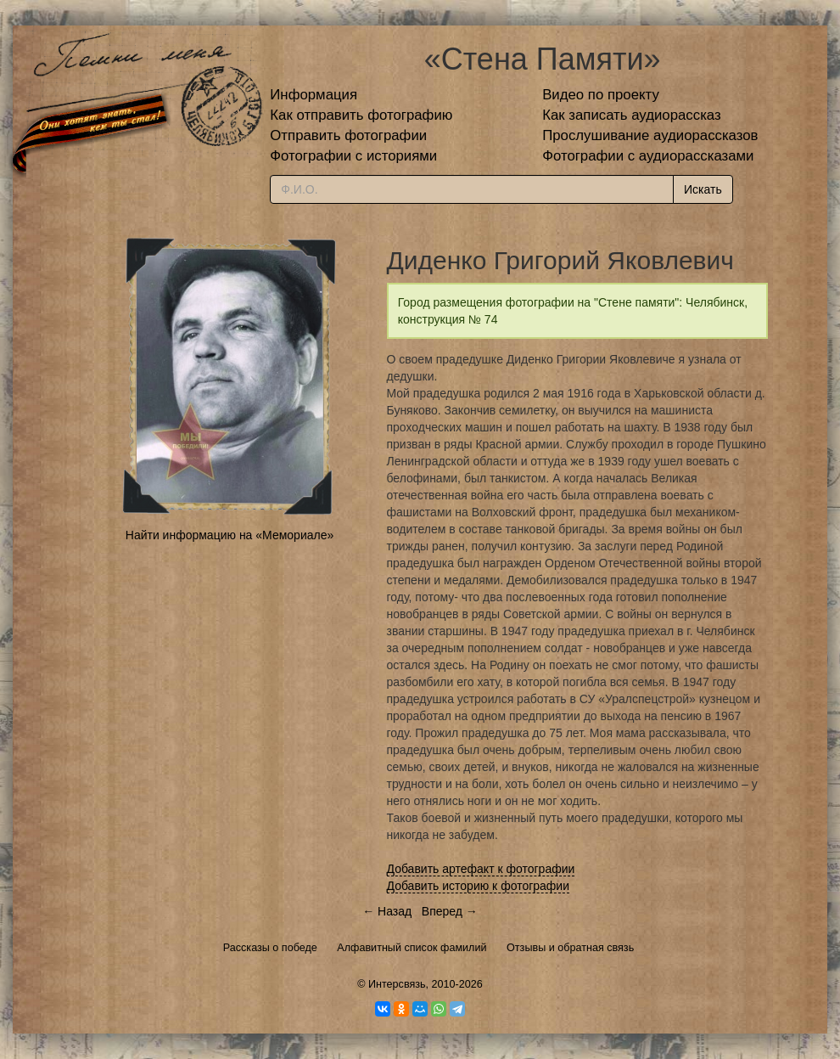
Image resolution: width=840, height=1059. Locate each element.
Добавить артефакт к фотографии (481, 869)
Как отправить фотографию (361, 115)
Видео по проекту (600, 95)
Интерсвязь (397, 984)
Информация (313, 95)
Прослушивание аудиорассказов (650, 135)
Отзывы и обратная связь (570, 948)
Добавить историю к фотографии (478, 886)
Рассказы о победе (270, 948)
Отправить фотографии (348, 135)
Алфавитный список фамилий (411, 948)
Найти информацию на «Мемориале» (229, 535)
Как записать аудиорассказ (631, 115)
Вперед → (450, 911)
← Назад (387, 911)
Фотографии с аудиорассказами (647, 156)
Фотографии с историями (353, 156)
